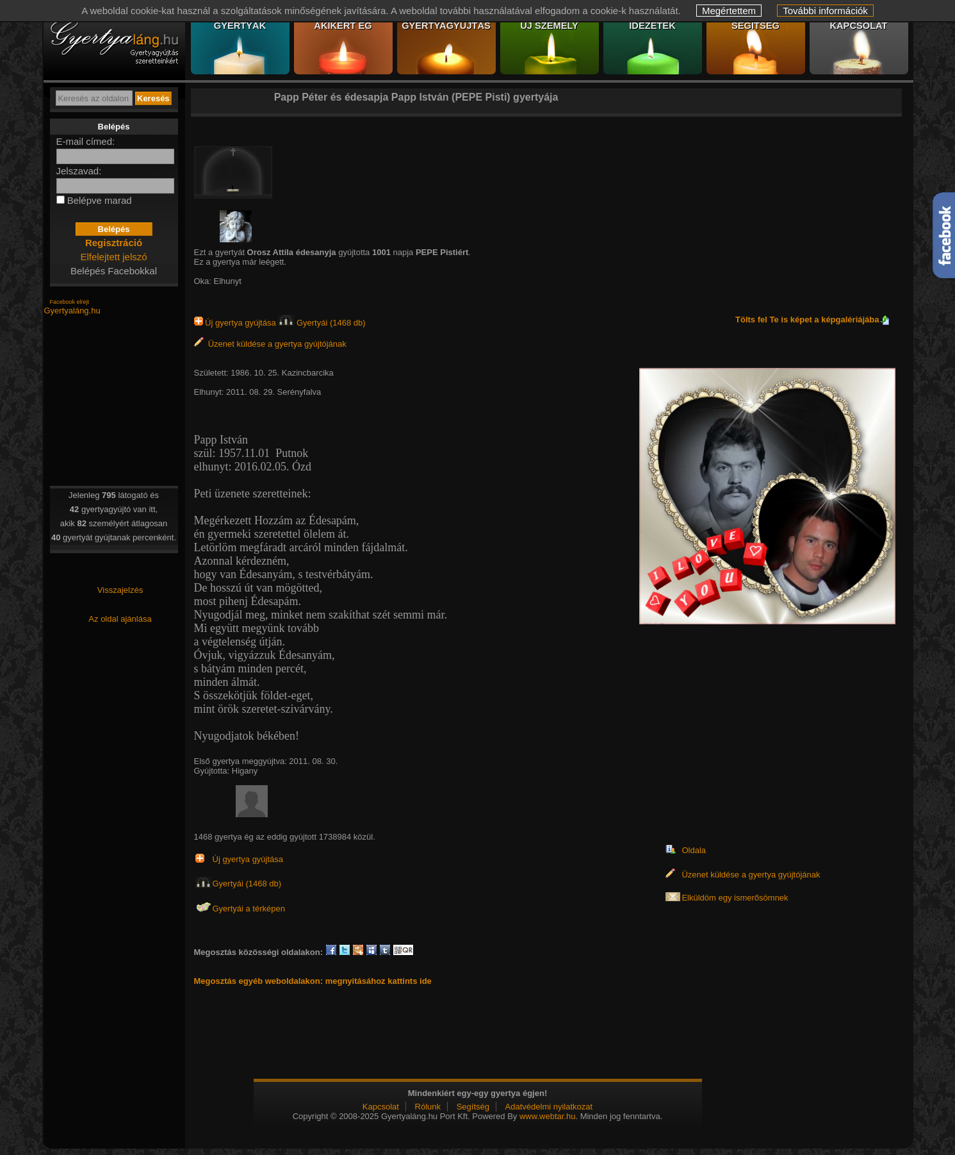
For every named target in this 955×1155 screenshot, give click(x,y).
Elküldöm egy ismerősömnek (735, 897)
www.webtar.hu (547, 1116)
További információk (825, 10)
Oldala (694, 850)
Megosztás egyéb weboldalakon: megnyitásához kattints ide (313, 981)
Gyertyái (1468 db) (321, 323)
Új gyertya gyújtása (236, 323)
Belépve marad (99, 200)
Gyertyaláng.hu (72, 310)
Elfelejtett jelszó (113, 256)
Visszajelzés (120, 590)
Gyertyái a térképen (249, 908)
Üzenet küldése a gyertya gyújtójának (270, 344)
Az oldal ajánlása (119, 619)
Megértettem (729, 10)
